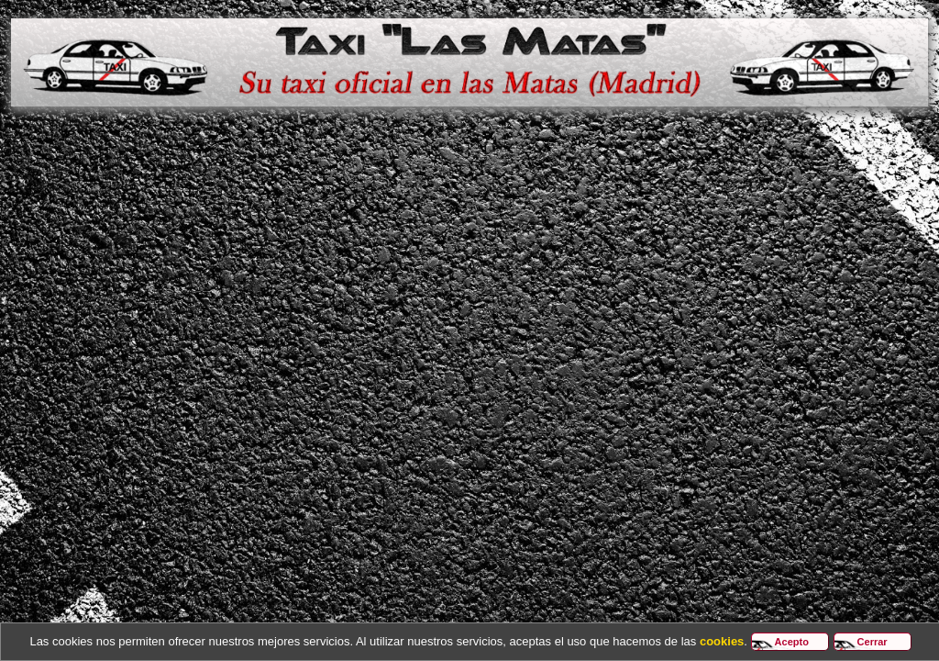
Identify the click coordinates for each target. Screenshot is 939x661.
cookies (722, 641)
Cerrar (872, 641)
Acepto (792, 641)
